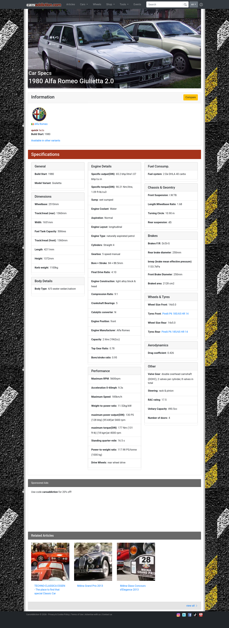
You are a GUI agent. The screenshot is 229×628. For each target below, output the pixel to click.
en (192, 4)
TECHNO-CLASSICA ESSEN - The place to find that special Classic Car (49, 589)
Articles (70, 4)
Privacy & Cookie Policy (59, 614)
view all (192, 605)
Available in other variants (45, 140)
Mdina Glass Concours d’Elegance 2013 (133, 587)
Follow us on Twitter (184, 615)
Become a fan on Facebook (190, 615)
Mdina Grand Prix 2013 (90, 585)
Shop (109, 4)
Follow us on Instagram (178, 615)
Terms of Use (77, 614)
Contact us (107, 614)
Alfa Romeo (41, 124)
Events (137, 4)
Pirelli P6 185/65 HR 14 (175, 313)
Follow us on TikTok (195, 615)
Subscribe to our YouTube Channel (201, 615)
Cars (83, 4)
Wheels (97, 4)
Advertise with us (93, 614)
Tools (123, 4)
